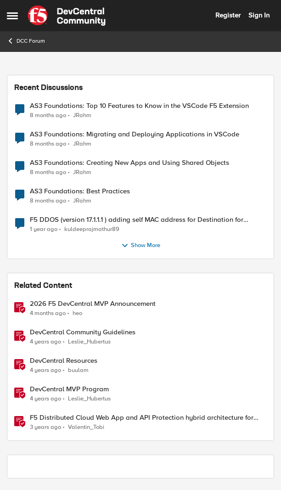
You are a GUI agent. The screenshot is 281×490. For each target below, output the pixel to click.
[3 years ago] (45, 427)
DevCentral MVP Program (69, 389)
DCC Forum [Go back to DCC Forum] (26, 41)
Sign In (259, 15)
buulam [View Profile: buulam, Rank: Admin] (78, 370)
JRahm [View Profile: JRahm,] (82, 115)
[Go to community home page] (66, 16)
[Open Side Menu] (12, 16)
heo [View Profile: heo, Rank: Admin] (77, 313)
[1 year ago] (43, 229)
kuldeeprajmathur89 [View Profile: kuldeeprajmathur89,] (91, 229)
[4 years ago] (45, 342)
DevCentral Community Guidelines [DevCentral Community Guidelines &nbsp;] (82, 332)
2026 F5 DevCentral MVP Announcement (93, 304)
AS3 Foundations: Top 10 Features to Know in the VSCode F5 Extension (139, 106)
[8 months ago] (48, 115)
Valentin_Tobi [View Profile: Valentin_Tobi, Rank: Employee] (86, 427)
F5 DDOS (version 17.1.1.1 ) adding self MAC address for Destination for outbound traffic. (136, 220)
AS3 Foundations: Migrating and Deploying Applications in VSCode (134, 134)
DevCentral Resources (63, 361)
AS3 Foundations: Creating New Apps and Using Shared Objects (129, 163)
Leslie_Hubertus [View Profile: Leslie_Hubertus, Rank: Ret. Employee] (89, 341)
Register (228, 15)
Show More (140, 245)
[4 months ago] (48, 313)
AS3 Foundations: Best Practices (80, 191)
